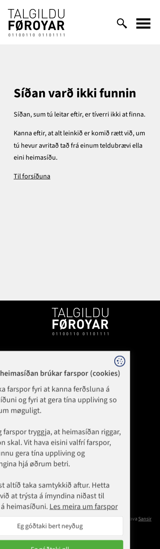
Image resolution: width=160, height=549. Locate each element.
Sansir (144, 519)
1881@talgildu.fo (80, 387)
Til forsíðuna (32, 176)
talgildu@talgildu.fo (80, 445)
